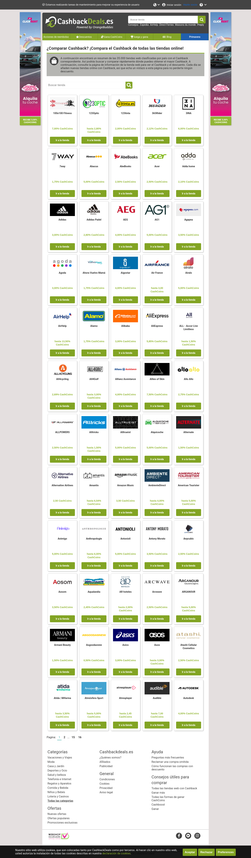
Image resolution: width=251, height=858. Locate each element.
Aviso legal (106, 792)
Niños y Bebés (56, 792)
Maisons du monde (185, 24)
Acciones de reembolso (56, 36)
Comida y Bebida (57, 787)
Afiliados (104, 761)
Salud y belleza (56, 774)
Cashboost (158, 804)
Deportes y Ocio (57, 770)
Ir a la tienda (62, 140)
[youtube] (188, 835)
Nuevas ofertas (56, 814)
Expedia (144, 24)
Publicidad (105, 766)
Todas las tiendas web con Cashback (174, 788)
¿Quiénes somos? (110, 757)
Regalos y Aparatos (59, 783)
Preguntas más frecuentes (168, 757)
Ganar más (158, 792)
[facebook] (179, 835)
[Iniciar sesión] (171, 5)
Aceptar (190, 852)
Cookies (104, 783)
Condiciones (107, 779)
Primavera (194, 36)
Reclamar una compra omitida (170, 761)
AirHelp (154, 24)
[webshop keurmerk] (58, 838)
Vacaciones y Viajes (59, 757)
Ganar (155, 809)
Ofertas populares (58, 818)
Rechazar (206, 852)
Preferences (226, 852)
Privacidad (105, 788)
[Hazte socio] (190, 4)
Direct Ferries (166, 24)
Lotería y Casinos (58, 796)
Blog (167, 36)
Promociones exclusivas (62, 822)
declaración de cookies (116, 853)
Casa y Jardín (55, 766)
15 (73, 737)
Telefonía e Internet (59, 779)
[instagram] (197, 835)
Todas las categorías (60, 800)
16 (79, 737)
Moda (51, 761)
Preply (200, 24)
